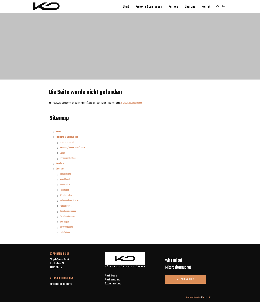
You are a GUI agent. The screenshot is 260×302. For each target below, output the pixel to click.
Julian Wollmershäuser (69, 201)
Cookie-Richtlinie (206, 297)
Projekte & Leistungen (149, 6)
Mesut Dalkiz (65, 185)
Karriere (173, 6)
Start (126, 6)
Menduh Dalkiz (65, 206)
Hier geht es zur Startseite (131, 103)
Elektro (62, 153)
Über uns (190, 6)
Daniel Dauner (65, 174)
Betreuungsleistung (68, 158)
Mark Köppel (65, 179)
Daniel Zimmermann (68, 211)
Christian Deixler (66, 227)
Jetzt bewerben (185, 279)
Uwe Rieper (64, 222)
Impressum (189, 297)
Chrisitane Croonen (67, 217)
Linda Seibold (65, 232)
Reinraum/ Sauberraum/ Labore (72, 148)
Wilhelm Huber (66, 195)
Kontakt (207, 6)
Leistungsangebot (67, 142)
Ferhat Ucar (64, 190)
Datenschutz (197, 297)
